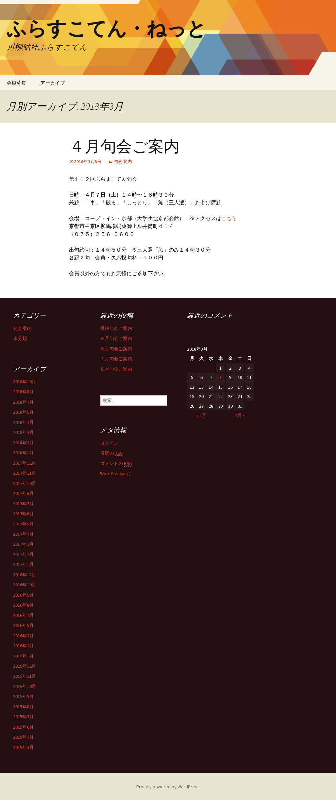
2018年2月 (23, 443)
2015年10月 (24, 686)
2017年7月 (23, 503)
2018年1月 (23, 453)
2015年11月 (24, 676)
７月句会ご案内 (116, 359)
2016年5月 (23, 625)
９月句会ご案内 (116, 338)
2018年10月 (24, 382)
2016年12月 (24, 575)
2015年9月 (23, 696)
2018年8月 (23, 392)
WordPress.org (115, 473)
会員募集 (16, 83)
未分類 (20, 338)
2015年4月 (23, 737)
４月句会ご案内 (124, 146)
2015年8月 (23, 707)
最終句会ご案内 (116, 328)
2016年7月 (23, 615)
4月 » (240, 415)
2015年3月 (23, 747)
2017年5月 (23, 524)
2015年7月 (23, 717)
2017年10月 (24, 483)
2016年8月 (23, 605)
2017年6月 (23, 514)
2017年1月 (23, 564)
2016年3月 (23, 635)
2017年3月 (23, 544)
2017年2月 (23, 554)
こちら (229, 218)
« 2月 (201, 415)
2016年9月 (23, 595)
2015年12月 (24, 666)
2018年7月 (23, 402)
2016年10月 (24, 585)
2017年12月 (24, 463)
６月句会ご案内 (116, 369)
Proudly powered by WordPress (168, 787)
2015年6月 (23, 727)
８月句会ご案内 (116, 349)
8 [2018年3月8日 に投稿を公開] (221, 377)
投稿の (111, 453)
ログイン (109, 443)
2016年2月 (23, 646)
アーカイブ (52, 83)
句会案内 (123, 161)
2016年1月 (23, 656)
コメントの (116, 463)
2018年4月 (23, 422)
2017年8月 (23, 493)
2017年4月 (23, 534)
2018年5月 (23, 412)
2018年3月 (23, 432)
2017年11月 (24, 473)
